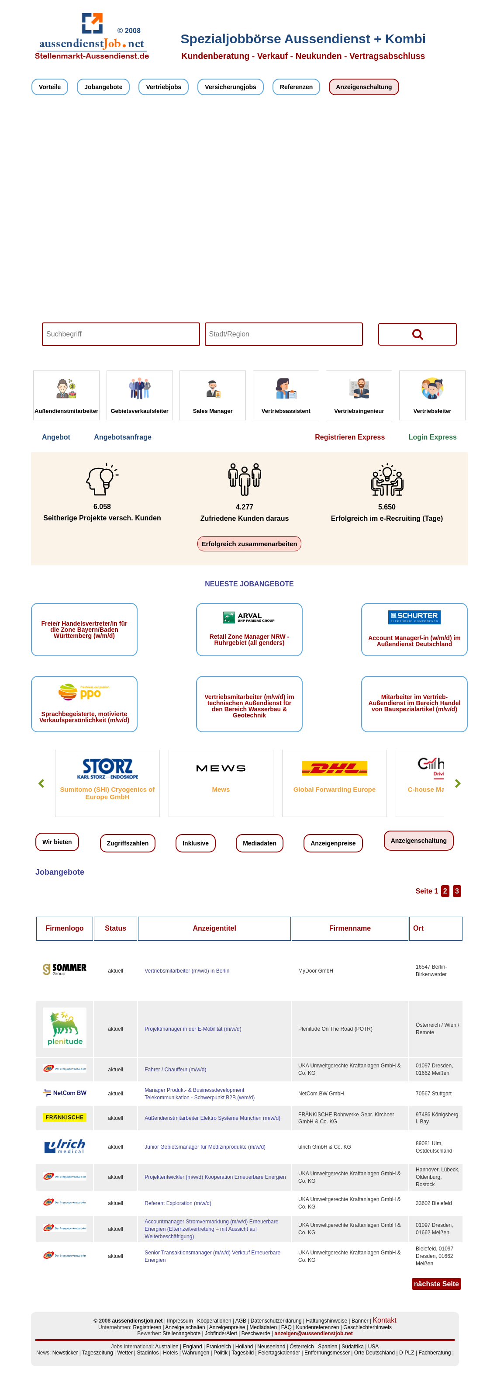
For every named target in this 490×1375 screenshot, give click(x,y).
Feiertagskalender (279, 1353)
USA (373, 1347)
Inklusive (196, 843)
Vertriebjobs (163, 86)
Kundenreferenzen (317, 1327)
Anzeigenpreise (333, 843)
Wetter (125, 1353)
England (192, 1347)
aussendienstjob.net (137, 1321)
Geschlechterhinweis (367, 1327)
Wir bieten (57, 841)
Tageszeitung (97, 1353)
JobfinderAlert (221, 1333)
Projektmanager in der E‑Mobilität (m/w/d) (193, 1029)
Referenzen (296, 86)
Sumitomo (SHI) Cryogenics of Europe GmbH (107, 793)
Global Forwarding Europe (334, 789)
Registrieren (147, 1327)
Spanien (327, 1347)
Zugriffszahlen (128, 843)
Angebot (56, 437)
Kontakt (384, 1320)
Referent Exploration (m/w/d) (178, 1203)
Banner (360, 1321)
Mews (221, 789)
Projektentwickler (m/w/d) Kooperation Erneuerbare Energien (215, 1177)
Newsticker (65, 1353)
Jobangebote (103, 86)
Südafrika (353, 1347)
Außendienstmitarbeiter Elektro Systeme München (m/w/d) (212, 1118)
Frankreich (218, 1347)
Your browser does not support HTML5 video (249, 235)
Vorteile (50, 86)
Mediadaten (259, 843)
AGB (240, 1321)
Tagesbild (243, 1353)
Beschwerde (256, 1333)
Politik (221, 1353)
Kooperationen (214, 1321)
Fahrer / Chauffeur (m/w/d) (175, 1070)
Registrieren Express (350, 437)
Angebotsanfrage (123, 437)
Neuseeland (271, 1347)
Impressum (180, 1321)
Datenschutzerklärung (276, 1321)
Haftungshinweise (326, 1321)
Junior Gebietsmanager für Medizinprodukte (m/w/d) (205, 1147)
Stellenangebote (181, 1333)
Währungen (195, 1353)
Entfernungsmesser (327, 1353)
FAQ (286, 1327)
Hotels (170, 1353)
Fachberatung (434, 1353)
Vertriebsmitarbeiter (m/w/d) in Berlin (187, 971)
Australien (166, 1347)
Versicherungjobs (230, 86)
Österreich (302, 1347)
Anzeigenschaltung (364, 86)
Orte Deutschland (374, 1353)
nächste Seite (436, 1284)
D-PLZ (406, 1353)
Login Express (433, 437)
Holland (244, 1347)
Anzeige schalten (185, 1327)
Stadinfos (148, 1353)
